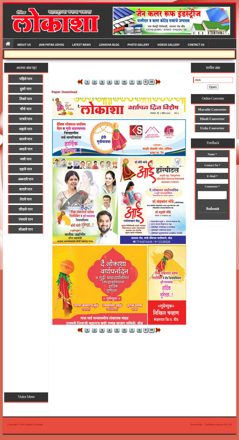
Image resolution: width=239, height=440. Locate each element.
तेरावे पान (26, 199)
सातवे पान (25, 139)
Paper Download (64, 92)
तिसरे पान (25, 99)
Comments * (212, 186)
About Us (24, 44)
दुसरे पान (25, 89)
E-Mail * (212, 176)
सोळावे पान (25, 229)
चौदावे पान (25, 209)
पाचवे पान (25, 119)
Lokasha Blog (109, 44)
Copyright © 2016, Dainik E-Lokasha (25, 424)
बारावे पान (25, 189)
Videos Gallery (168, 44)
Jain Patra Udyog (51, 44)
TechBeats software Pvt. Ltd (218, 424)
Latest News (81, 44)
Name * (212, 154)
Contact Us (196, 44)
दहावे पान (25, 169)
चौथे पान (25, 109)
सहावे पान (25, 129)
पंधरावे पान (25, 219)
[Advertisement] (26, 313)
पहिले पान (25, 79)
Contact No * (212, 165)
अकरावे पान (25, 179)
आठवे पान (25, 149)
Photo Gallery (138, 44)
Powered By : (197, 424)
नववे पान (25, 159)
